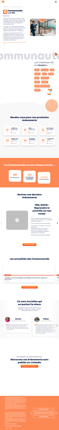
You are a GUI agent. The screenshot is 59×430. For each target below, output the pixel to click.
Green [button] (37, 90)
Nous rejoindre (20, 2)
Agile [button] (37, 78)
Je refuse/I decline (43, 416)
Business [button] (44, 90)
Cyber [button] (51, 82)
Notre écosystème (29, 2)
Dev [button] (52, 78)
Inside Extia (24, 2)
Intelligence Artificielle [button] (42, 94)
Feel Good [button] (44, 78)
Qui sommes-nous (8, 2)
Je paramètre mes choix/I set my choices (44, 412)
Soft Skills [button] (45, 86)
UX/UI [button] (37, 86)
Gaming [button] (37, 98)
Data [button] (44, 82)
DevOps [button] (37, 82)
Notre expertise (14, 2)
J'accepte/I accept (43, 409)
